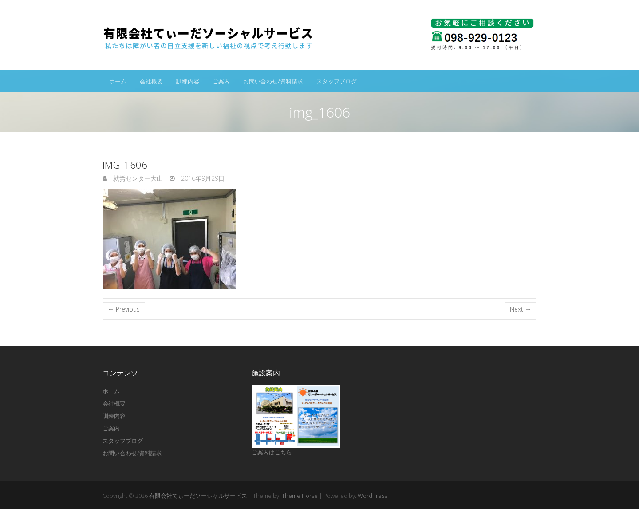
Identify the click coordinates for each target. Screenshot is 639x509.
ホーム (117, 81)
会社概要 (151, 81)
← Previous (124, 309)
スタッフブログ (336, 81)
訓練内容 (187, 81)
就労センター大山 (137, 178)
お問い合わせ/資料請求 (273, 81)
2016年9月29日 (202, 178)
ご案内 (221, 81)
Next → (520, 309)
